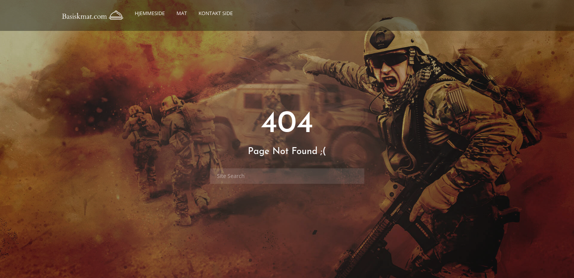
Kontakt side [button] (216, 13)
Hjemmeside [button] (150, 13)
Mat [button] (182, 13)
